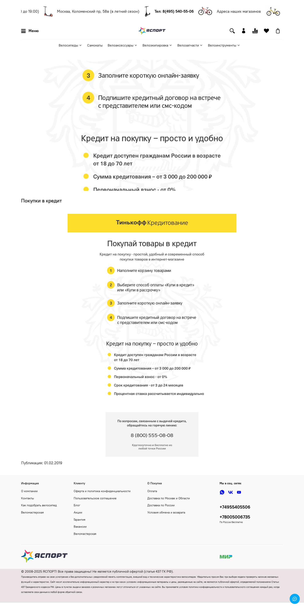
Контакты (27, 498)
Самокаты (95, 45)
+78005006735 (235, 517)
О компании (29, 491)
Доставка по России (161, 505)
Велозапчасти (190, 45)
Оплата (152, 491)
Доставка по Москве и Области (168, 498)
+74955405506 (235, 507)
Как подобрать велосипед (39, 505)
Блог (77, 505)
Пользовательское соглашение (95, 498)
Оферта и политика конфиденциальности (102, 491)
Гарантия (79, 519)
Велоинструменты (224, 45)
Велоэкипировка (157, 45)
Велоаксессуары (122, 45)
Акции (78, 512)
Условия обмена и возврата (166, 512)
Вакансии (80, 526)
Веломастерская (32, 512)
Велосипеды (70, 45)
